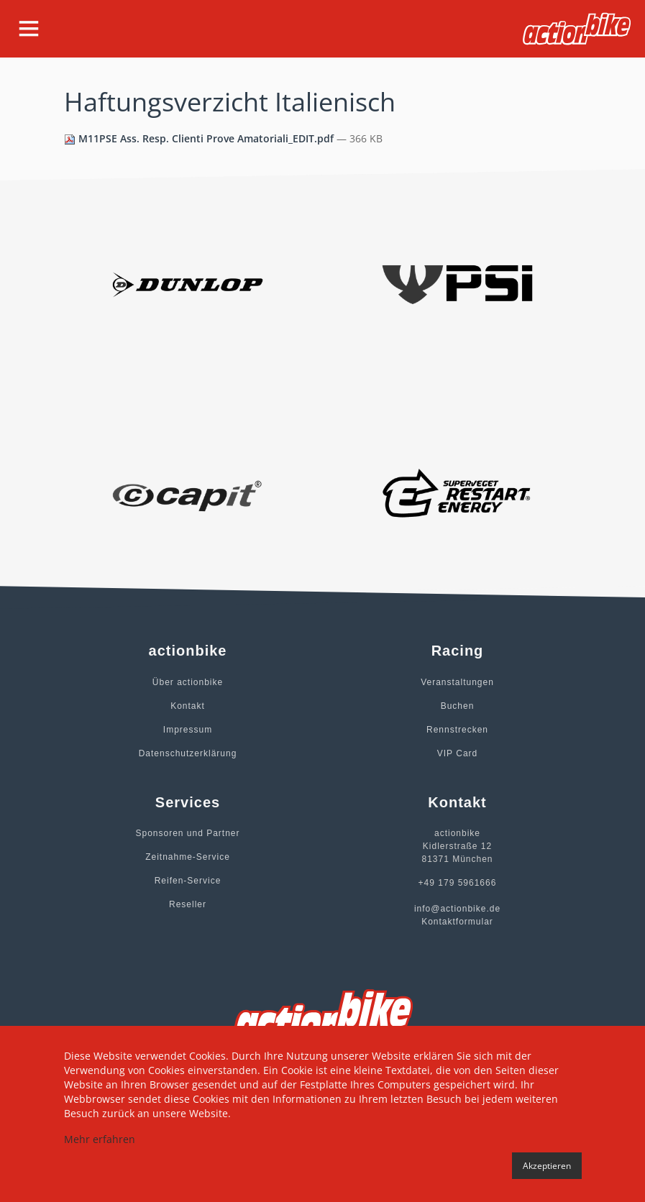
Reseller (187, 904)
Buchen (458, 706)
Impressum (187, 730)
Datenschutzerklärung (188, 753)
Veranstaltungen (457, 682)
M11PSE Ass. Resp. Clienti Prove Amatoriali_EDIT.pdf (200, 138)
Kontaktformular (457, 922)
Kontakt (187, 706)
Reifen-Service (188, 881)
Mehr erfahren (99, 1139)
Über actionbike (187, 682)
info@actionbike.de (457, 909)
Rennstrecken (457, 730)
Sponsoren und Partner (187, 833)
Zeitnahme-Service (187, 857)
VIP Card (457, 753)
